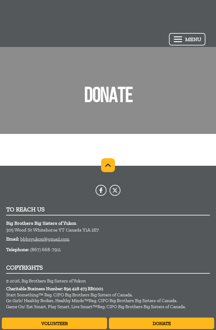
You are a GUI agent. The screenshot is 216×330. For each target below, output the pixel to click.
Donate (162, 323)
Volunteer (54, 323)
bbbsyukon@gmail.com (44, 239)
